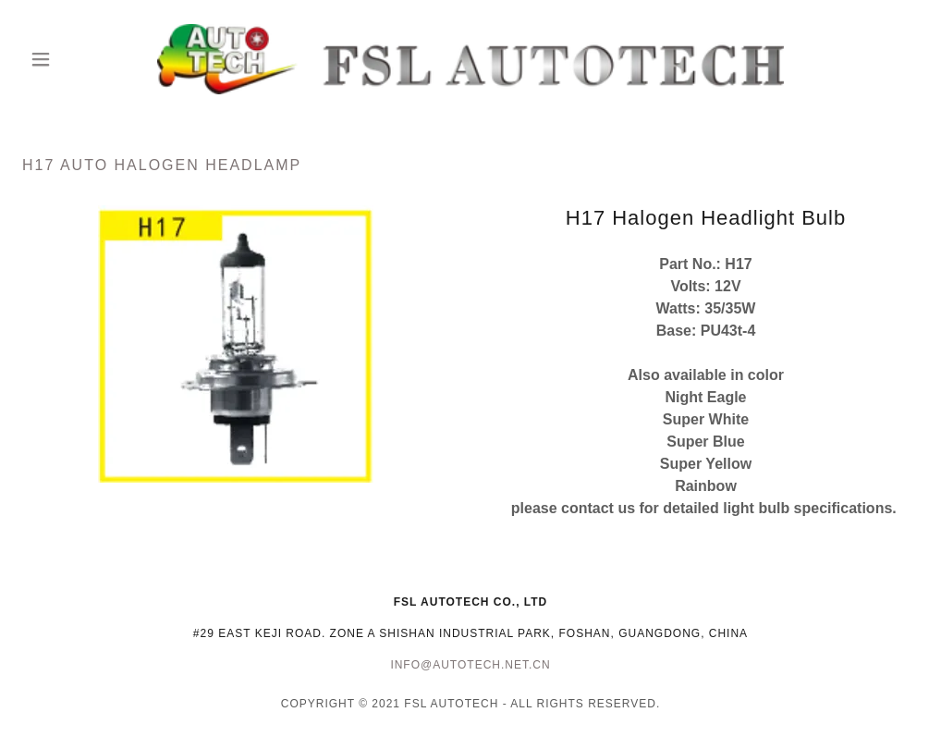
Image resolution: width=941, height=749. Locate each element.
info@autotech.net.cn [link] (470, 664)
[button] (89, 59)
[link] (471, 59)
